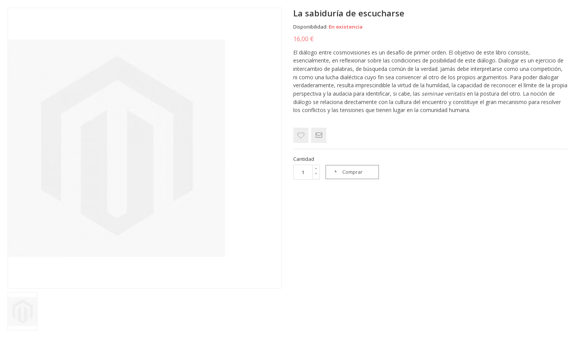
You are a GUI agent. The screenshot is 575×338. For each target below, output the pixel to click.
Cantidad (303, 158)
